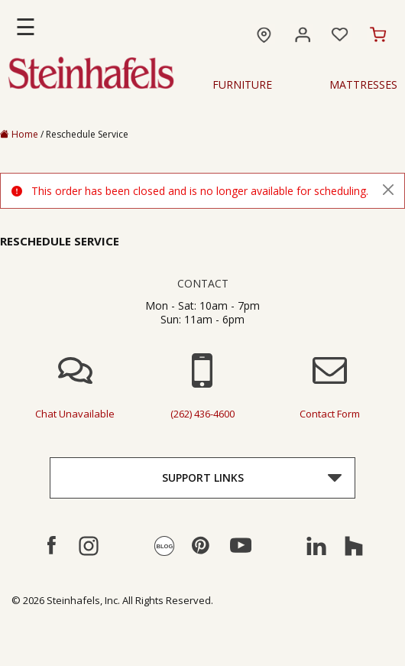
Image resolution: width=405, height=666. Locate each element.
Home (19, 134)
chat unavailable (75, 414)
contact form (330, 414)
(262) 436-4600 (202, 414)
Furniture (242, 85)
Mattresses (363, 85)
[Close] (388, 190)
